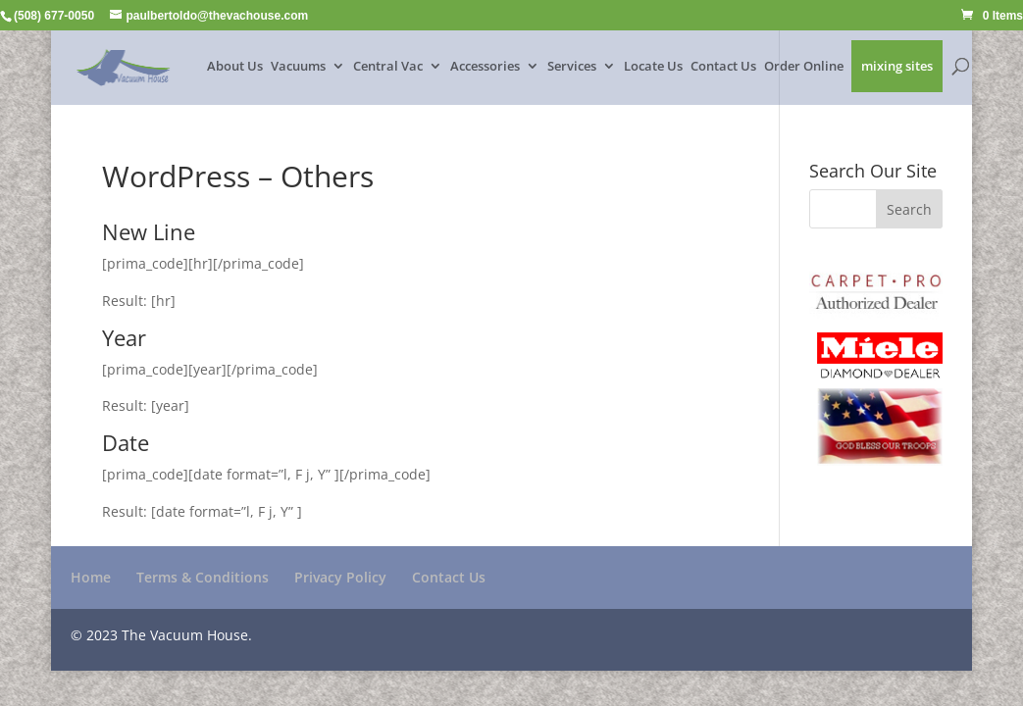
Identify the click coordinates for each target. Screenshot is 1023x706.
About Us (235, 67)
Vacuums (298, 67)
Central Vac (388, 67)
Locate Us (653, 67)
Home (91, 577)
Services (571, 67)
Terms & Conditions (202, 577)
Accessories (485, 67)
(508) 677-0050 (54, 16)
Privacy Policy (340, 577)
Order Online (804, 67)
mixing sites (897, 67)
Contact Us (723, 67)
